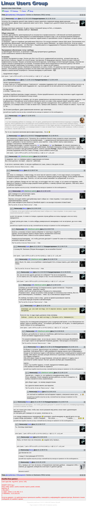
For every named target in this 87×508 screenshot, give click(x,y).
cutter (19, 115)
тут (38, 145)
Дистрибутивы (10, 15)
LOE (19, 156)
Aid (30, 462)
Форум (5, 11)
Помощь (14, 11)
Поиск (23, 11)
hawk (16, 18)
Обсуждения (21, 15)
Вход (30, 11)
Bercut (18, 80)
